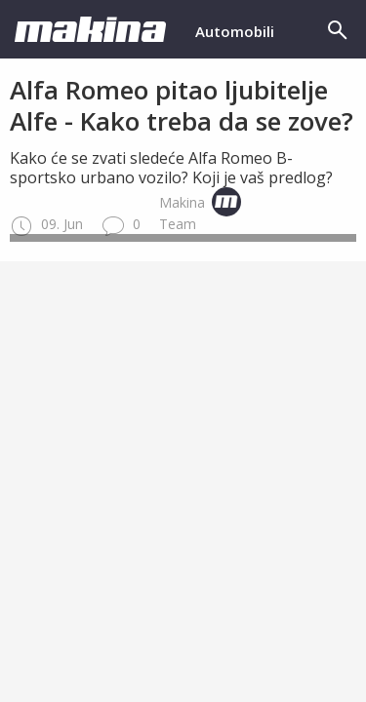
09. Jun (46, 223)
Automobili (234, 31)
